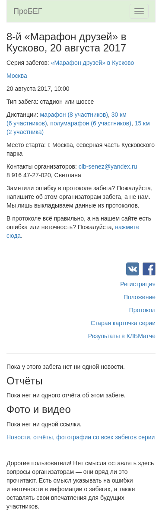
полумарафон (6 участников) (90, 123)
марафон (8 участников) (74, 114)
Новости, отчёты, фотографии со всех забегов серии (80, 437)
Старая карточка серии (123, 323)
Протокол (142, 310)
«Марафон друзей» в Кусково (92, 62)
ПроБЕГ (27, 11)
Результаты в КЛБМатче (122, 336)
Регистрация (138, 284)
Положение (140, 297)
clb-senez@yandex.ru (108, 166)
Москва (16, 75)
